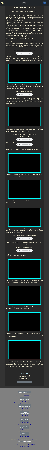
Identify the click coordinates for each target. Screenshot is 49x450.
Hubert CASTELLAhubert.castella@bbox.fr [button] (24, 427)
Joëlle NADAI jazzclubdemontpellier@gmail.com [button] (24, 406)
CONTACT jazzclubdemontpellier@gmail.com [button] (24, 392)
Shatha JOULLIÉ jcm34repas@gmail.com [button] (24, 434)
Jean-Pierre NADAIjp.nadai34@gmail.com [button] (24, 420)
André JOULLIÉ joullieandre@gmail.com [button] (24, 399)
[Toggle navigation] (24, 3)
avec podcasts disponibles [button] (24, 382)
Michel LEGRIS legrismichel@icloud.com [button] (24, 413)
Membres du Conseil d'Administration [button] (24, 441)
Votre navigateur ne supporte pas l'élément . (24, 94)
